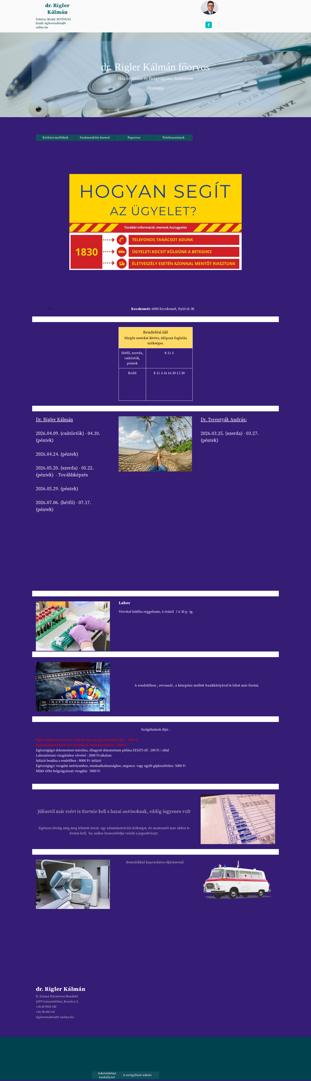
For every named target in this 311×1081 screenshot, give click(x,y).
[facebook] (208, 25)
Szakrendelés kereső (95, 138)
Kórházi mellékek (55, 138)
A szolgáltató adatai (137, 1075)
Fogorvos (134, 138)
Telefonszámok (173, 138)
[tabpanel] (57, 23)
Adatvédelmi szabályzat (107, 1075)
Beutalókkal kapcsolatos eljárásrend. (155, 862)
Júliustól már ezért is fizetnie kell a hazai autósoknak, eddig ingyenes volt (114, 811)
